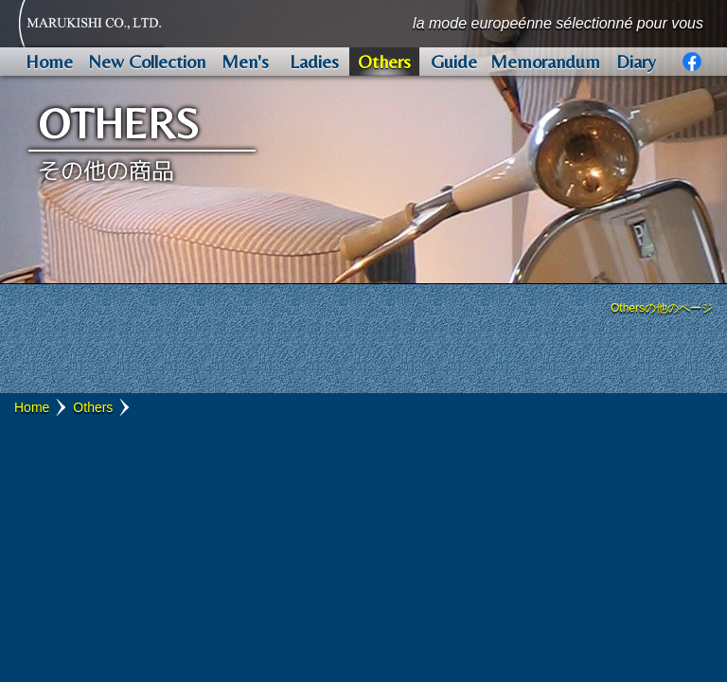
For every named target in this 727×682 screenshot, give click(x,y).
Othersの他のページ (662, 307)
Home (31, 407)
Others (93, 407)
